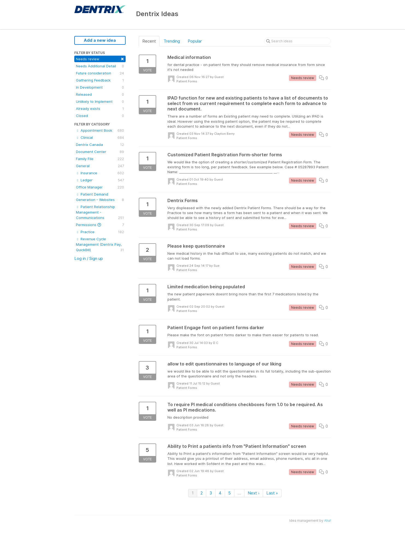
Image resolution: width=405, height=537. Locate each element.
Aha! (327, 520)
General (100, 166)
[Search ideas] (297, 41)
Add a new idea (100, 40)
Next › (253, 493)
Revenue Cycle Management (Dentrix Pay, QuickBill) (100, 245)
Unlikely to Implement (100, 101)
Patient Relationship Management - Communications (100, 212)
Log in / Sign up (88, 258)
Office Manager (100, 187)
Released (100, 94)
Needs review (100, 58)
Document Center (100, 151)
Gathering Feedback (100, 80)
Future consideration (100, 73)
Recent (149, 41)
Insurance (100, 173)
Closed (100, 115)
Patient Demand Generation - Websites (100, 197)
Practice (100, 232)
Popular (195, 41)
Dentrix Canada (100, 144)
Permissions (100, 224)
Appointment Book (100, 130)
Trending (172, 41)
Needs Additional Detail (100, 66)
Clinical (100, 137)
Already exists (100, 108)
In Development (100, 87)
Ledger (100, 180)
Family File (100, 158)
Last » (272, 493)
